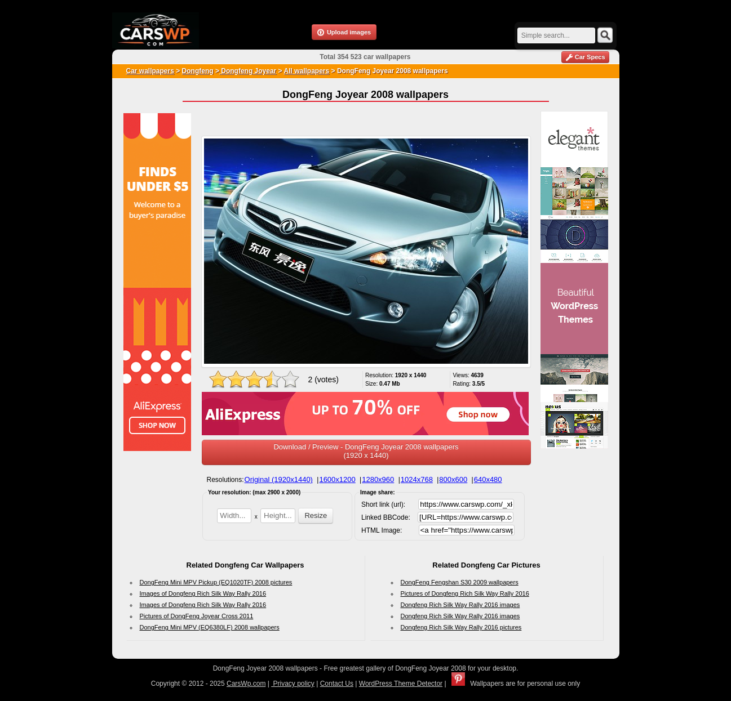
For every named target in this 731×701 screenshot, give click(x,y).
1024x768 (417, 479)
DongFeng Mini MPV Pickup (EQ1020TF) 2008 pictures (216, 582)
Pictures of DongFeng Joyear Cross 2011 (197, 616)
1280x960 (378, 479)
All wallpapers (307, 71)
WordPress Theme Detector (400, 683)
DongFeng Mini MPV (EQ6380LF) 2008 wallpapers (210, 627)
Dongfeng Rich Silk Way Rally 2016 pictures (461, 627)
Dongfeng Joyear (247, 71)
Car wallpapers (150, 71)
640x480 (488, 479)
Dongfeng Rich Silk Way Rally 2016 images (460, 604)
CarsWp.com (246, 683)
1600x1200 (337, 479)
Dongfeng (198, 71)
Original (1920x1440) (279, 479)
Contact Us (336, 683)
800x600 (453, 479)
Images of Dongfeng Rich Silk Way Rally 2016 (203, 593)
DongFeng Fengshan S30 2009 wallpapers (460, 582)
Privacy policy (292, 683)
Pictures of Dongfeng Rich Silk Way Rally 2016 (465, 593)
